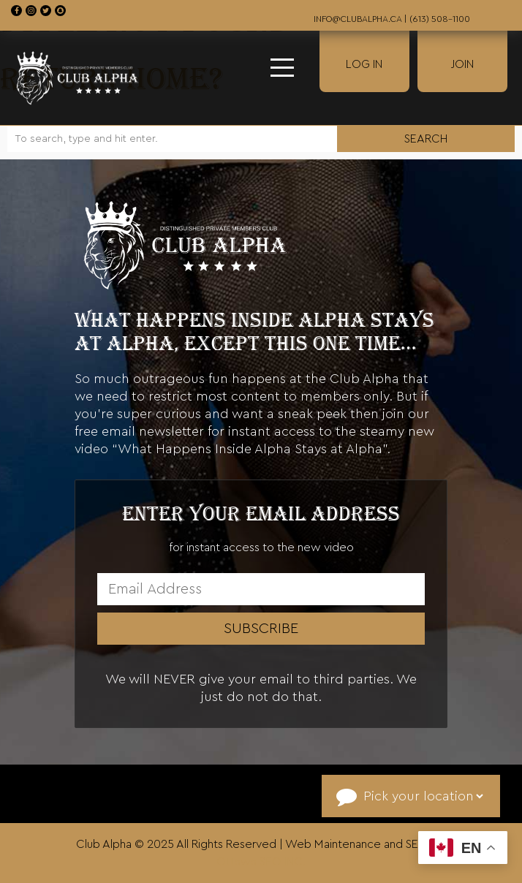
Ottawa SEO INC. (261, 862)
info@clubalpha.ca (357, 19)
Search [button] (425, 139)
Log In (364, 64)
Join (462, 64)
